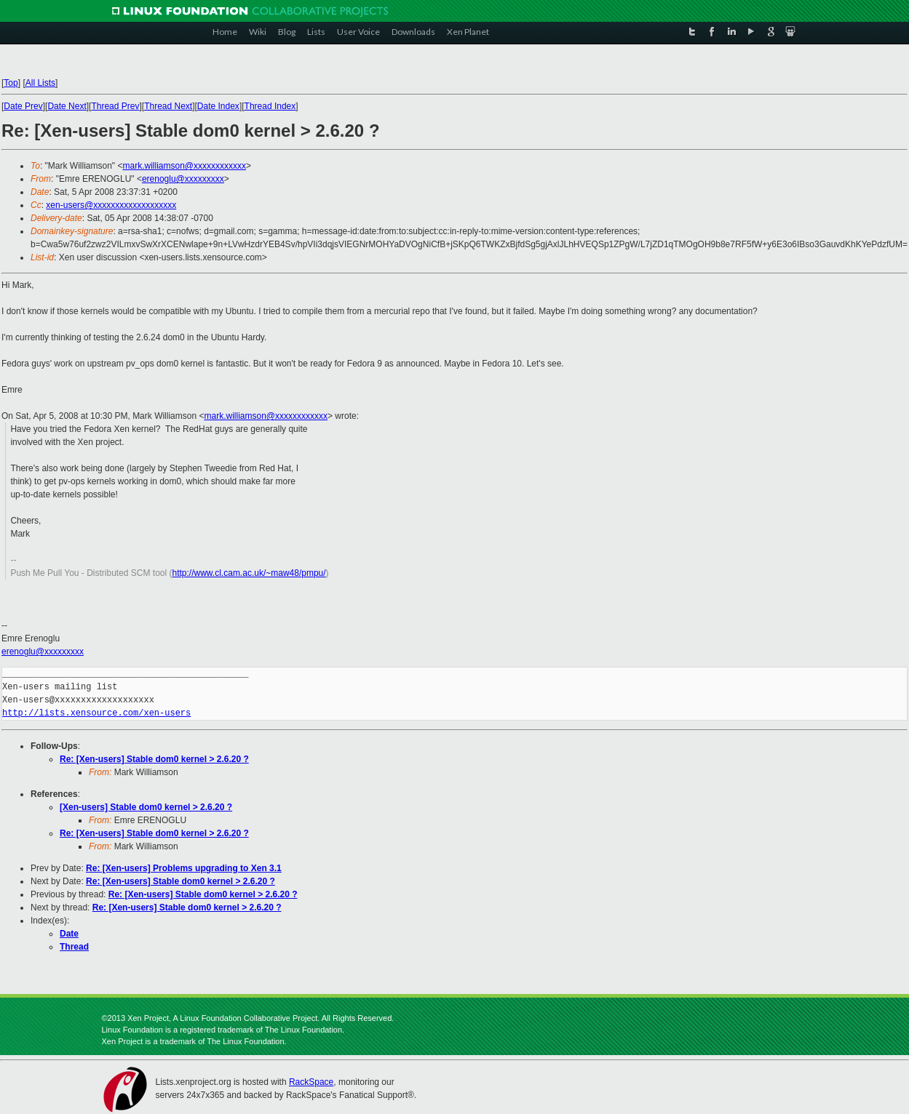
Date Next (66, 106)
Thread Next (168, 106)
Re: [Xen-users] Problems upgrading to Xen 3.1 (184, 868)
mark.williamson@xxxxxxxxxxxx (184, 166)
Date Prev (23, 106)
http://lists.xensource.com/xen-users (96, 713)
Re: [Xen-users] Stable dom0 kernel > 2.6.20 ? (154, 759)
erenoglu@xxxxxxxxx (183, 179)
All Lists (40, 83)
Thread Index (270, 106)
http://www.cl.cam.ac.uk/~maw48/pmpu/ (249, 573)
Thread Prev (115, 106)
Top (10, 83)
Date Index (218, 106)
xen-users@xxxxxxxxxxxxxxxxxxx (111, 205)
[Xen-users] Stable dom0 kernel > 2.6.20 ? (146, 807)
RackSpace (311, 1082)
